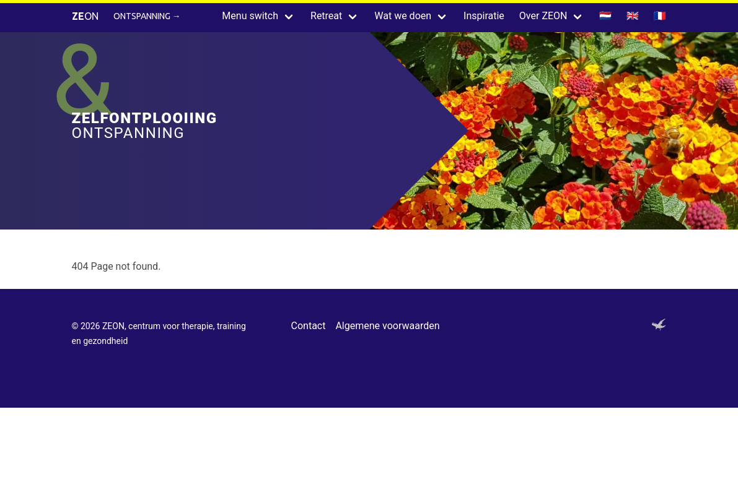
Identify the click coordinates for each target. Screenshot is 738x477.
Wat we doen (402, 16)
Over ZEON (543, 16)
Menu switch (250, 16)
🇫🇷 (660, 16)
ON (85, 16)
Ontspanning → (147, 16)
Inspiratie (483, 16)
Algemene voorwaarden (387, 326)
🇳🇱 (605, 16)
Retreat (326, 16)
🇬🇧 (632, 16)
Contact (308, 326)
